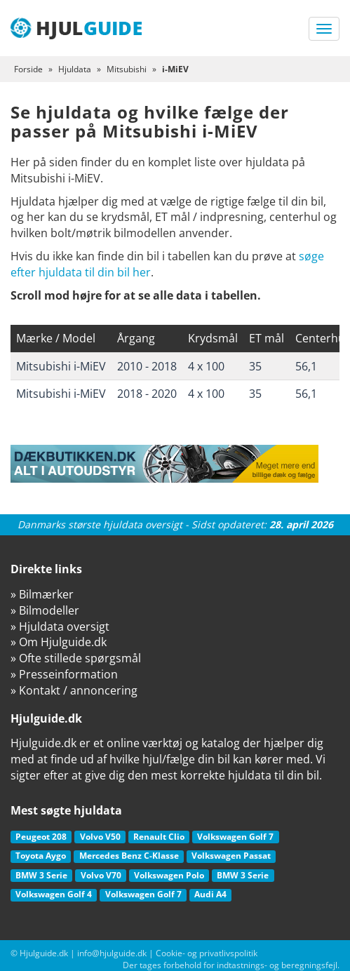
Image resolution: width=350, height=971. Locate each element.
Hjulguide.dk (44, 953)
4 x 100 (206, 366)
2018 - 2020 (147, 393)
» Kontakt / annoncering (74, 690)
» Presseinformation (64, 674)
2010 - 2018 (147, 366)
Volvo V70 (101, 875)
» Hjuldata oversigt (60, 626)
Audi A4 (210, 894)
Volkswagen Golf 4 (53, 894)
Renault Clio (158, 837)
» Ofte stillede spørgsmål (76, 658)
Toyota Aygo (40, 856)
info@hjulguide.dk (112, 953)
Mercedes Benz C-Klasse (129, 856)
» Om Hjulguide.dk (59, 642)
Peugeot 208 (41, 837)
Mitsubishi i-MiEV (61, 366)
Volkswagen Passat (231, 856)
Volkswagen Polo (169, 875)
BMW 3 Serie (41, 875)
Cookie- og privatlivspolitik (206, 953)
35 (255, 366)
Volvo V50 (100, 837)
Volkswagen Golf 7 (235, 837)
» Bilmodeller (45, 610)
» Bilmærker (42, 594)
